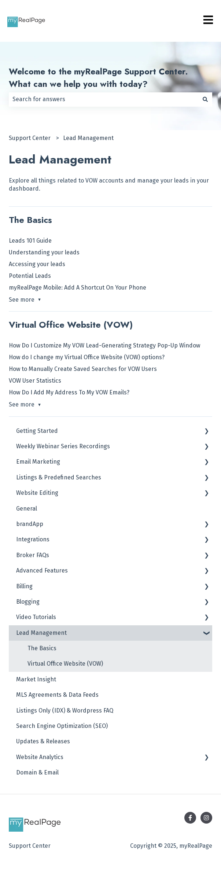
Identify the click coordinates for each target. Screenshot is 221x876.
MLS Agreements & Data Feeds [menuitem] (57, 694)
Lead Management (88, 138)
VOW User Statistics (35, 380)
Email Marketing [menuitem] (38, 461)
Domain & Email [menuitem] (37, 772)
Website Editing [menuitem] (37, 492)
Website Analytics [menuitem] (39, 757)
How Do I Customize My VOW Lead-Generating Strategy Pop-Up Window (104, 345)
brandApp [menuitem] (29, 523)
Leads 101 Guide (30, 240)
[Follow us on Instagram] (206, 818)
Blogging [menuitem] (28, 601)
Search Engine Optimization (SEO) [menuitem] (62, 725)
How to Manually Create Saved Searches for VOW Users (83, 368)
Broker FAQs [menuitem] (32, 555)
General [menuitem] (26, 508)
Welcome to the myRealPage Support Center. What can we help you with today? (98, 78)
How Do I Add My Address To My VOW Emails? (69, 392)
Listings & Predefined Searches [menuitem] (58, 477)
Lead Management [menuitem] (41, 632)
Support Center (30, 138)
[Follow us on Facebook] (190, 818)
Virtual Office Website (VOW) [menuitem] (65, 663)
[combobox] (103, 99)
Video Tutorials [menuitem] (36, 617)
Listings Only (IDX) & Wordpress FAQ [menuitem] (64, 710)
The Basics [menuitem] (41, 648)
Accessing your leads (37, 264)
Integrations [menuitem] (32, 539)
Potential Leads (30, 275)
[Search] (205, 99)
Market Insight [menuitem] (36, 679)
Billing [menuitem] (24, 586)
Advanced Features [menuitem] (42, 570)
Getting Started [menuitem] (37, 430)
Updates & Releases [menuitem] (43, 741)
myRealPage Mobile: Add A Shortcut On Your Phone (77, 287)
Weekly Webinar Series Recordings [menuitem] (63, 446)
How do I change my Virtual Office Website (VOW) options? (87, 357)
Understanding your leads (44, 252)
